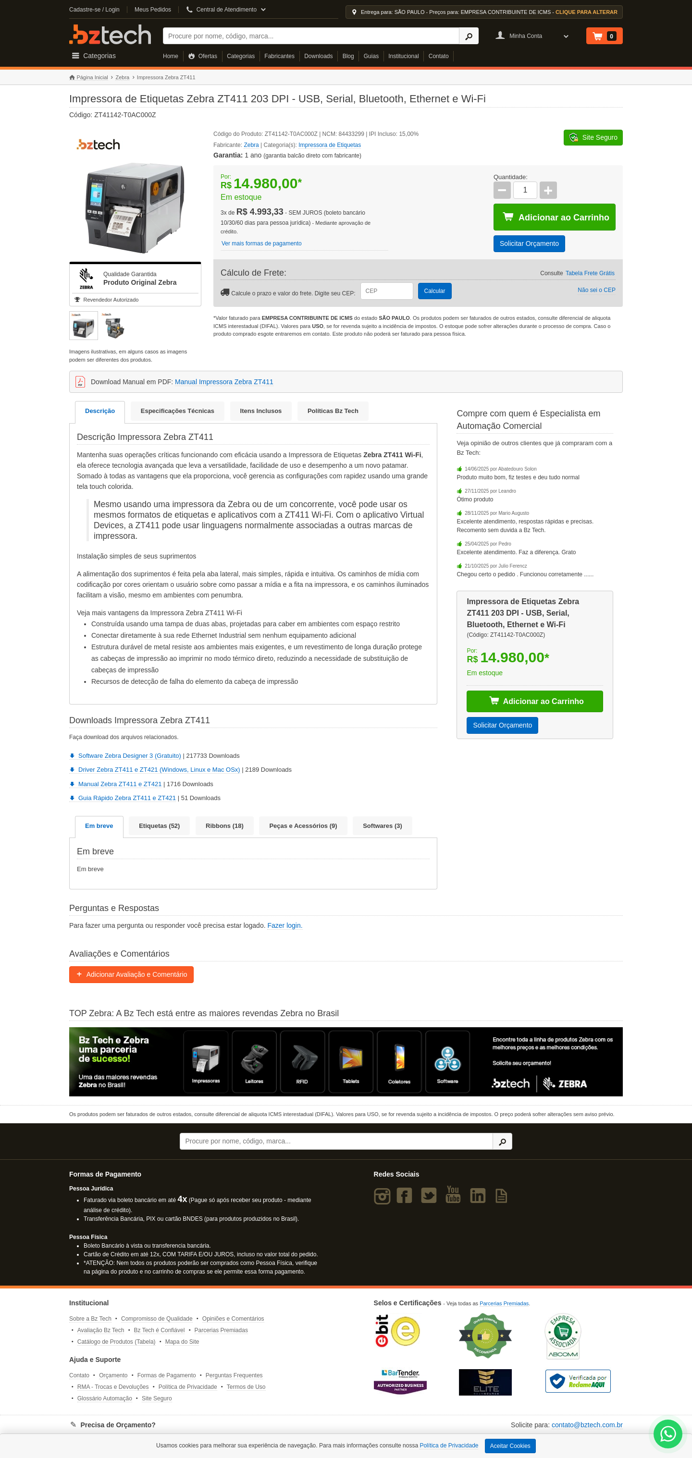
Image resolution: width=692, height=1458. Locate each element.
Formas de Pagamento (166, 1375)
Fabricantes (279, 56)
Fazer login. (284, 925)
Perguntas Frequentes (234, 1375)
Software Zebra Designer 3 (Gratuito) (125, 755)
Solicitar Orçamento (529, 243)
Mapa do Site (182, 1341)
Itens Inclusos (261, 410)
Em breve (99, 825)
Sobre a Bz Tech (90, 1318)
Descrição (100, 410)
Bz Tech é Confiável (159, 1330)
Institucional (403, 56)
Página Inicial (88, 77)
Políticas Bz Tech (333, 410)
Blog (348, 56)
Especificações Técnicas (177, 410)
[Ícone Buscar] (469, 35)
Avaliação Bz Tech (100, 1330)
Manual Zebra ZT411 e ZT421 (115, 784)
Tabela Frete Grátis (590, 273)
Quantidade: (511, 177)
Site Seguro (157, 1398)
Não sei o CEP (597, 290)
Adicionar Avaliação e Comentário (131, 974)
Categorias (241, 56)
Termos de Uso (246, 1387)
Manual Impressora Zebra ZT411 (224, 382)
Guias (371, 56)
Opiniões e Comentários (233, 1318)
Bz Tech (110, 34)
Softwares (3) (382, 825)
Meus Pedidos (153, 9)
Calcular (434, 291)
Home (170, 56)
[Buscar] (311, 35)
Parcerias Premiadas (221, 1330)
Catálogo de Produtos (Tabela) (116, 1341)
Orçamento (113, 1375)
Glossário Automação (104, 1398)
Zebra (122, 77)
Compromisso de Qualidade (157, 1318)
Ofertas (202, 56)
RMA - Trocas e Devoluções (113, 1387)
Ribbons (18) (225, 825)
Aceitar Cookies (510, 1446)
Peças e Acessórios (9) (303, 825)
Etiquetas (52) (159, 825)
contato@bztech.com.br (587, 1425)
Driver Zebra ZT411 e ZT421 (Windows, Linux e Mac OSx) (154, 769)
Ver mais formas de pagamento (262, 243)
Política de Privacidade (188, 1387)
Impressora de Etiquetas (329, 145)
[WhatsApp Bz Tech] (668, 1435)
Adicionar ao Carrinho (556, 217)
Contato (439, 56)
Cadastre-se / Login (94, 9)
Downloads (318, 56)
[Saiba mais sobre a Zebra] (346, 1062)
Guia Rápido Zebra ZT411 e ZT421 (122, 798)
